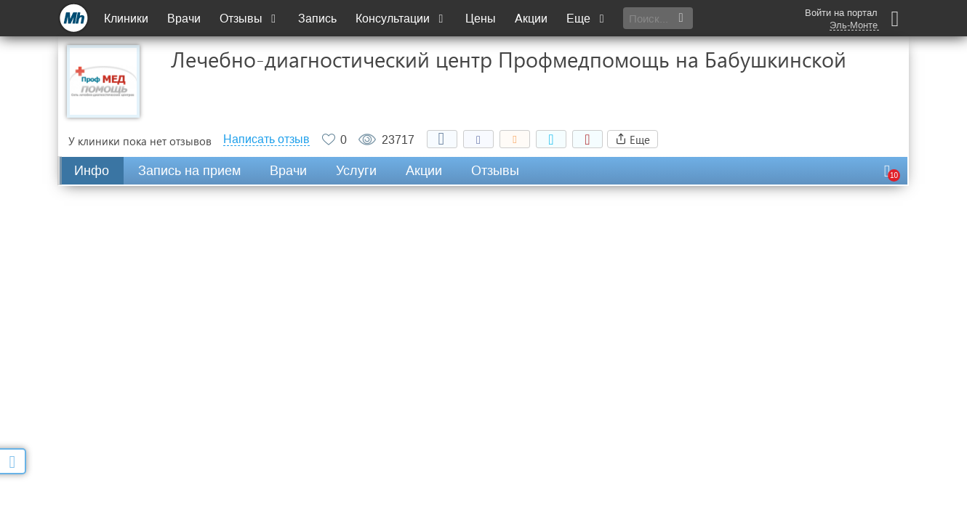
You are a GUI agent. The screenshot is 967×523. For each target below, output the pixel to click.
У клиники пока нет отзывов (140, 141)
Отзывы (249, 18)
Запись (317, 18)
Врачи (184, 18)
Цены (480, 18)
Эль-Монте (854, 25)
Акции (531, 18)
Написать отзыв (266, 139)
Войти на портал (841, 12)
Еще (586, 18)
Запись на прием (189, 170)
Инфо (91, 170)
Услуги (356, 170)
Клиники (126, 18)
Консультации (401, 18)
